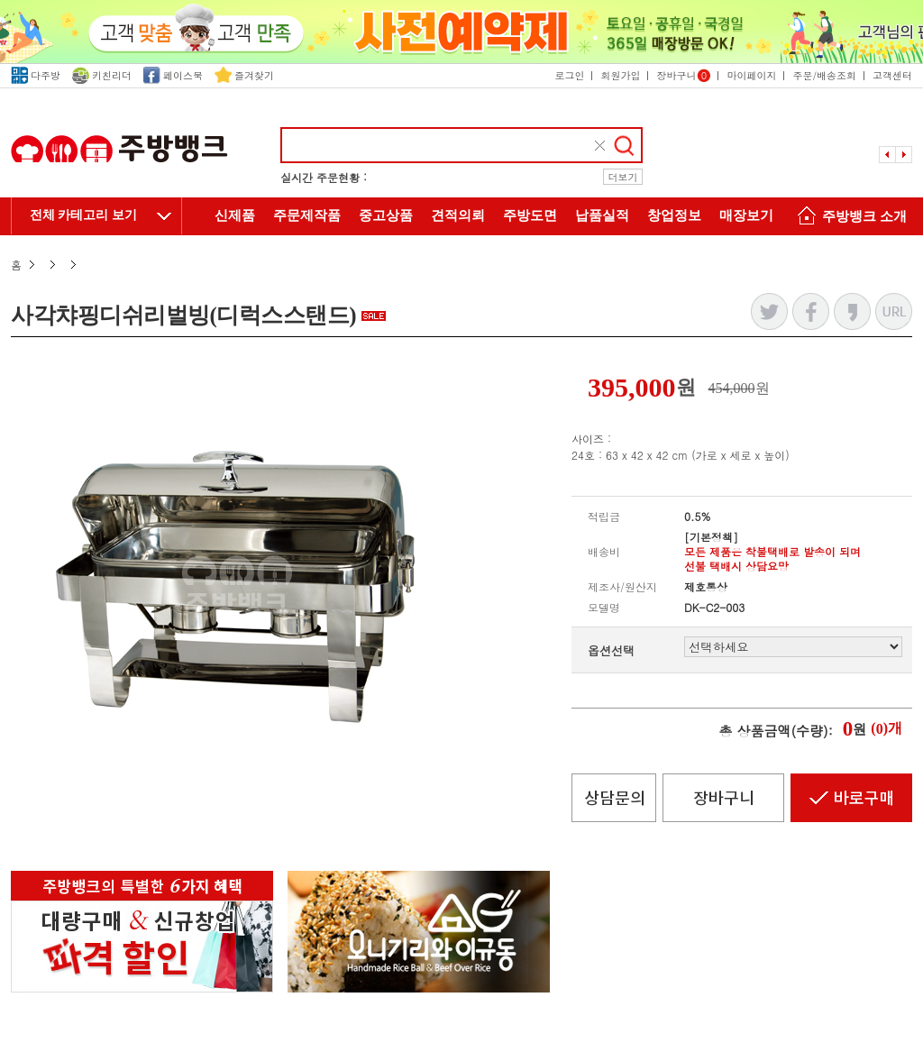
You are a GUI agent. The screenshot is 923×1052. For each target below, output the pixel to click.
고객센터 (892, 75)
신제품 (235, 215)
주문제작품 (307, 215)
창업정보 (674, 215)
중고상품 (386, 215)
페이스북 (173, 75)
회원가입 (620, 75)
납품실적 (602, 215)
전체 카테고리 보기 (83, 215)
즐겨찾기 (244, 75)
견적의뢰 (458, 215)
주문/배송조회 (824, 75)
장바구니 (683, 75)
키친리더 (102, 75)
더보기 (623, 177)
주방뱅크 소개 (849, 217)
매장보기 (746, 215)
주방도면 (530, 215)
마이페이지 (751, 75)
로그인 (569, 75)
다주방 (35, 75)
